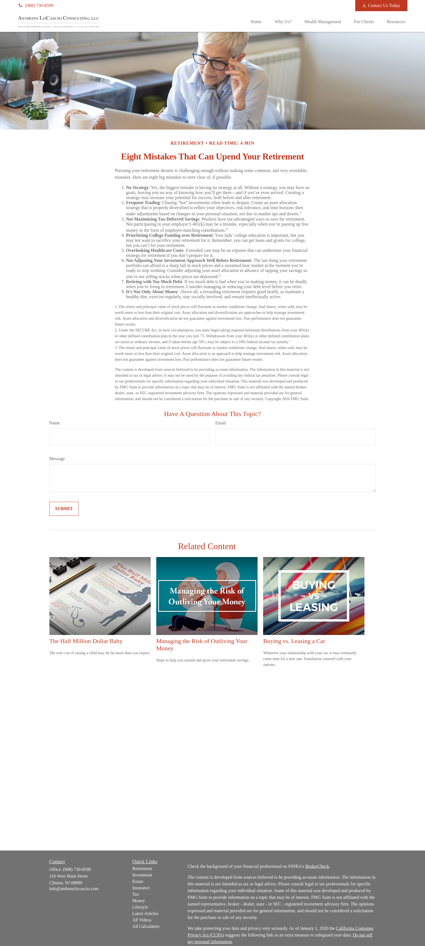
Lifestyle (140, 907)
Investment (142, 875)
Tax (135, 894)
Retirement (142, 868)
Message (57, 458)
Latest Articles (145, 913)
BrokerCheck (317, 866)
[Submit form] (64, 509)
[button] (256, 22)
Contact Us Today (381, 5)
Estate (137, 881)
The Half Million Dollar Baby (86, 640)
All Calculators (145, 926)
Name (54, 423)
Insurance (141, 887)
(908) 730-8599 (35, 5)
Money (138, 900)
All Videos (142, 920)
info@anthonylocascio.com (74, 888)
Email (220, 423)
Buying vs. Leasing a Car (294, 640)
